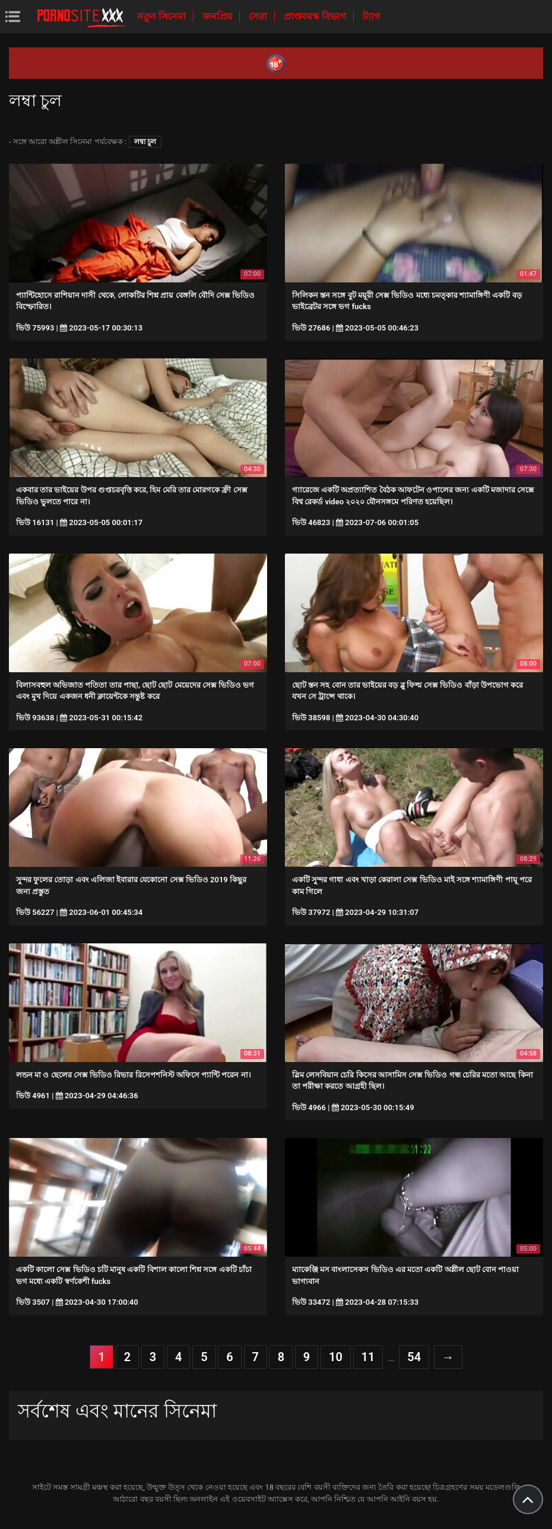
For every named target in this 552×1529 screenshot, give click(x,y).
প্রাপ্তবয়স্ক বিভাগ (316, 16)
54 (414, 1357)
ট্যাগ (371, 16)
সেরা (259, 16)
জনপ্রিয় (218, 16)
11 (368, 1357)
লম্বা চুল (145, 142)
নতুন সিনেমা (162, 16)
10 (335, 1357)
